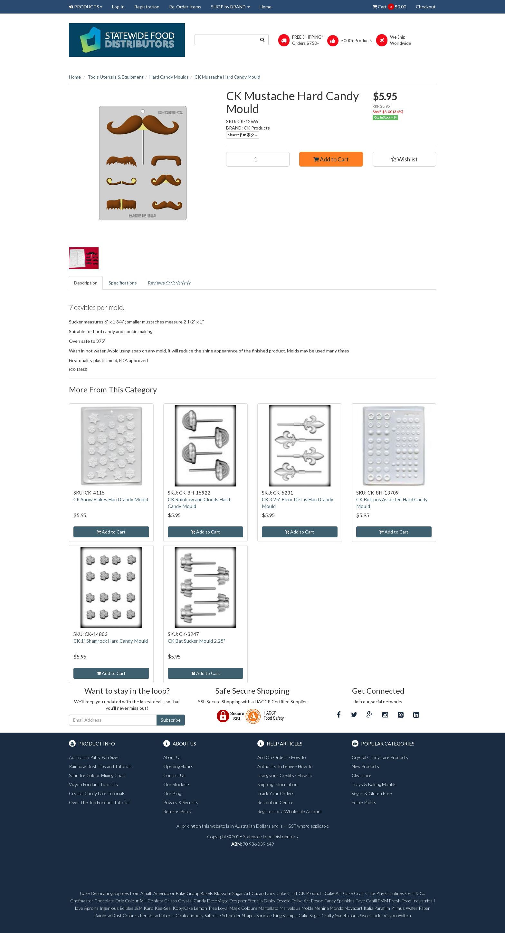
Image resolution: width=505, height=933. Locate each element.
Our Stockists (176, 784)
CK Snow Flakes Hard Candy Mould (110, 499)
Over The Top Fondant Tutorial (99, 802)
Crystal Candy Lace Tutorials (97, 793)
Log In (118, 6)
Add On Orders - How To (281, 757)
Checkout (426, 6)
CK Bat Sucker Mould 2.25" (196, 641)
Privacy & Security (180, 802)
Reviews (169, 282)
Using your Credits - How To (284, 775)
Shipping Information (277, 784)
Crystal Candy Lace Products (380, 757)
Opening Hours (178, 766)
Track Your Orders (275, 793)
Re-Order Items (185, 6)
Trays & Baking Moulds (374, 784)
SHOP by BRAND (230, 6)
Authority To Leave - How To (285, 766)
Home (266, 6)
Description (86, 282)
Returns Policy (177, 811)
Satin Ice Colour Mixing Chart (97, 775)
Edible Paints (364, 802)
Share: (242, 134)
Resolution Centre (275, 802)
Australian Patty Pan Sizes (94, 757)
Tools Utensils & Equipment (116, 77)
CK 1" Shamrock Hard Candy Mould (110, 641)
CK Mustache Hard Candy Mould (227, 77)
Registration (146, 6)
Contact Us (174, 775)
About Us (172, 757)
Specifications (123, 282)
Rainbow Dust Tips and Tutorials (101, 766)
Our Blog (172, 793)
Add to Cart (331, 159)
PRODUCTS (85, 6)
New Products (365, 766)
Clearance (361, 775)
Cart (389, 7)
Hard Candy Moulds (169, 77)
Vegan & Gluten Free (372, 793)
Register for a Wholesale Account (289, 811)
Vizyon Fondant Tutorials (93, 784)
